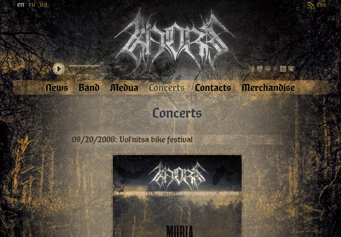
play (58, 69)
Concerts (177, 113)
